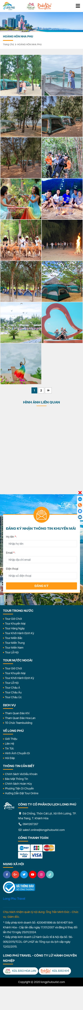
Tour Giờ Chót (13, 618)
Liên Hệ (9, 743)
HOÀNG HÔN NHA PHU (29, 44)
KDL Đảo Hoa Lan (20, 971)
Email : (10, 552)
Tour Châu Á (12, 687)
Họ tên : (11, 536)
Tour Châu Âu (13, 692)
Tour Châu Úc (13, 697)
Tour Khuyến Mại (15, 623)
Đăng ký (41, 586)
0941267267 (28, 824)
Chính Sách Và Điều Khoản (21, 774)
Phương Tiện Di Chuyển (19, 788)
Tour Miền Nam (14, 647)
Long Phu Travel (14, 899)
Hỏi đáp (10, 758)
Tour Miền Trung (15, 642)
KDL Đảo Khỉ (55, 971)
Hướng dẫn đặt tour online (21, 793)
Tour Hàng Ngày (15, 628)
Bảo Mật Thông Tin (16, 778)
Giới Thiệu (11, 738)
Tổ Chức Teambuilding (18, 722)
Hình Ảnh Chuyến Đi (17, 753)
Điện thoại (12, 568)
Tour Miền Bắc (13, 638)
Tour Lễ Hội (12, 652)
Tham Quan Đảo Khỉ (17, 713)
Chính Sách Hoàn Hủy (18, 783)
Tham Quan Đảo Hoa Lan (20, 718)
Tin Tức (9, 748)
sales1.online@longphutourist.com (41, 829)
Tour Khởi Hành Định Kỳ (19, 633)
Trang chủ (8, 44)
